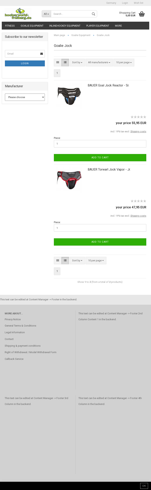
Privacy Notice (13, 319)
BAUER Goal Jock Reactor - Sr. (108, 85)
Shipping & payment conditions (23, 345)
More (118, 25)
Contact (9, 339)
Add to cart (100, 157)
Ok (144, 485)
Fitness (10, 25)
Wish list (138, 3)
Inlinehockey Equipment (64, 25)
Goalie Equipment (32, 25)
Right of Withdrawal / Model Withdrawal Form (30, 352)
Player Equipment (97, 25)
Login (125, 3)
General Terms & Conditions (20, 325)
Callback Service (14, 358)
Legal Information (15, 332)
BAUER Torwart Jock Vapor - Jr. (109, 169)
